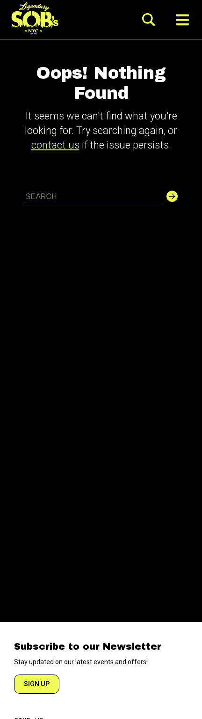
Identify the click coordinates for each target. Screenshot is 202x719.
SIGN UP (37, 684)
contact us (55, 145)
